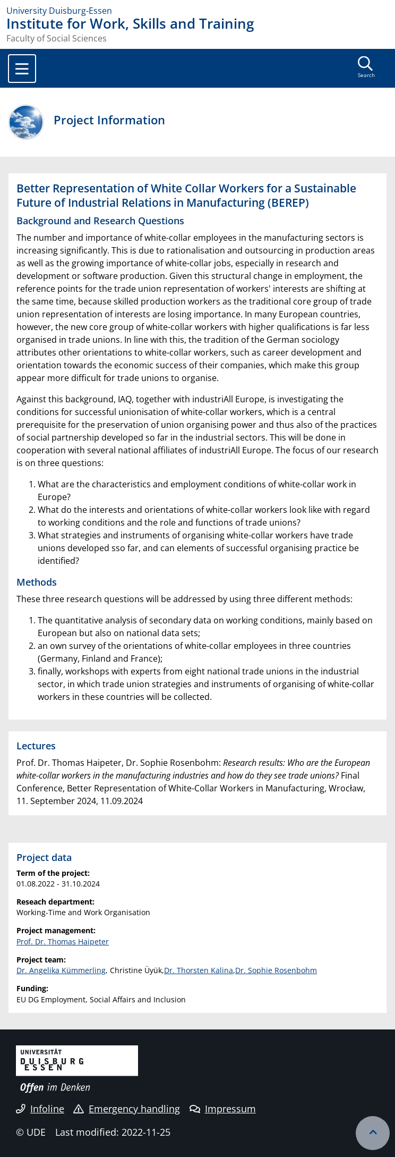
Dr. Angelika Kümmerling (61, 970)
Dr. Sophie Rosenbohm (276, 970)
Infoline (40, 1108)
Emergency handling (126, 1108)
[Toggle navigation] (22, 68)
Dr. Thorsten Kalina (198, 970)
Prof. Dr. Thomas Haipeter (62, 941)
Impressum (223, 1108)
